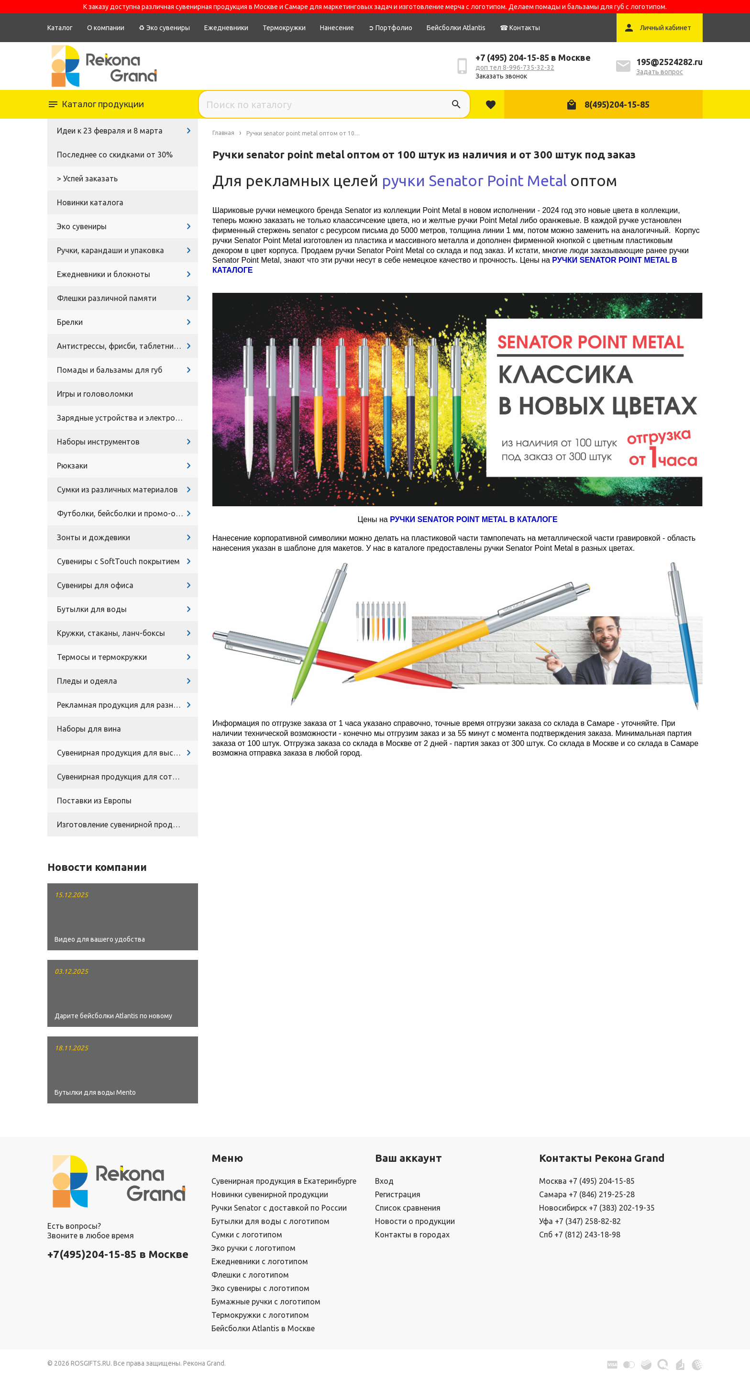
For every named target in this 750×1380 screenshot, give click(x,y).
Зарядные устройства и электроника (124, 417)
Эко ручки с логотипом (253, 1248)
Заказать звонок (501, 76)
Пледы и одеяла (87, 681)
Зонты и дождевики (93, 537)
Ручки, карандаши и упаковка (110, 250)
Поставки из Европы (94, 800)
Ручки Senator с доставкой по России (279, 1207)
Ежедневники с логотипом (259, 1261)
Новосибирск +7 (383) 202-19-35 (597, 1207)
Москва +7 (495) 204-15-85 (587, 1181)
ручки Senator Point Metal (474, 180)
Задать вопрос (659, 72)
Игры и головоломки (95, 394)
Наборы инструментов (98, 441)
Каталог (60, 28)
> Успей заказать (87, 178)
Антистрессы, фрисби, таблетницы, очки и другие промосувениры (127, 346)
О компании (105, 28)
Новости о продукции (415, 1221)
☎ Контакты (520, 28)
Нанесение (337, 28)
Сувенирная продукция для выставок (126, 752)
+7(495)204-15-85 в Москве (117, 1254)
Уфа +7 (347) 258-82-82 (580, 1221)
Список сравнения (408, 1207)
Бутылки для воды (92, 609)
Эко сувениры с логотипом (260, 1288)
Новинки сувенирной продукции (269, 1194)
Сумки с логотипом (246, 1234)
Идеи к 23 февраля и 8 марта (110, 130)
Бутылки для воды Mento (95, 1092)
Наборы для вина (89, 728)
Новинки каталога (90, 202)
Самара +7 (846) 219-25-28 (587, 1194)
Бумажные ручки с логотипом (265, 1301)
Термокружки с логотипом (260, 1315)
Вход (384, 1181)
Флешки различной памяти (106, 298)
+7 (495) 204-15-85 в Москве (533, 57)
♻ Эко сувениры (164, 28)
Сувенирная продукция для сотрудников (127, 776)
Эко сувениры (82, 226)
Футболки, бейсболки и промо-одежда (127, 513)
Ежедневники (226, 28)
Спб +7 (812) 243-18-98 (579, 1234)
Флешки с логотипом (250, 1274)
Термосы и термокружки (102, 657)
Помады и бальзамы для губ (109, 370)
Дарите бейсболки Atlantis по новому (113, 1016)
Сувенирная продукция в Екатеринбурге (283, 1181)
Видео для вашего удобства (100, 939)
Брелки (70, 322)
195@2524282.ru (669, 62)
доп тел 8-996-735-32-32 (514, 67)
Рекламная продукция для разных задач (127, 705)
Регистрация (397, 1194)
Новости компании (97, 867)
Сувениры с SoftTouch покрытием (118, 561)
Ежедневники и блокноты (103, 274)
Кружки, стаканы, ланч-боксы (111, 633)
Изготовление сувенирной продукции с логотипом (127, 824)
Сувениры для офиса (95, 585)
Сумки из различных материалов (117, 489)
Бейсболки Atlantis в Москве (263, 1328)
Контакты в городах (412, 1234)
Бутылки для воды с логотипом (270, 1221)
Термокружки (284, 28)
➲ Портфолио (390, 28)
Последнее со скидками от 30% (115, 154)
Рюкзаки (72, 465)
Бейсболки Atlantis (456, 28)
